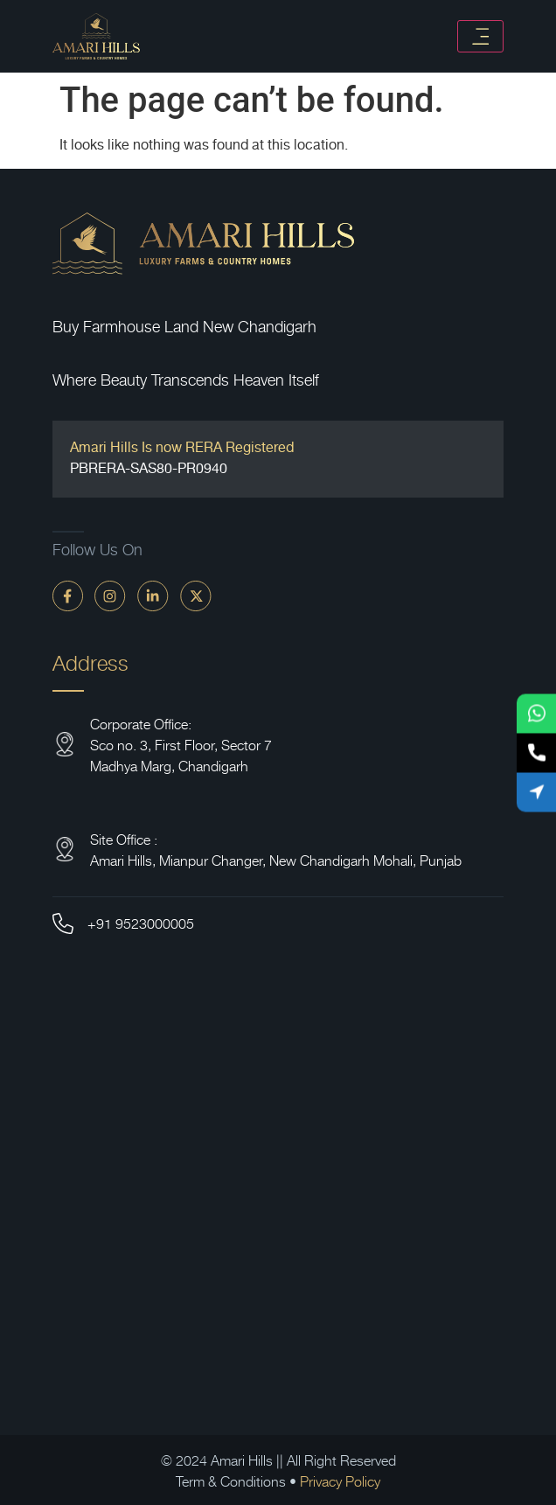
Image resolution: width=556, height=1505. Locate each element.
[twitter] (196, 595)
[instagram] (110, 595)
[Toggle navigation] (480, 36)
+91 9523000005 (140, 922)
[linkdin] (153, 595)
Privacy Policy (340, 1480)
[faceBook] (67, 595)
